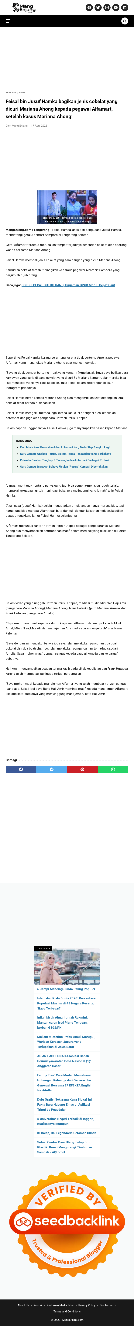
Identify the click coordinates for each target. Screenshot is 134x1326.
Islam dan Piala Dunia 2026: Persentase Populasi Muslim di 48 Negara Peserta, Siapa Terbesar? (66, 1003)
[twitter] (51, 769)
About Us (23, 1305)
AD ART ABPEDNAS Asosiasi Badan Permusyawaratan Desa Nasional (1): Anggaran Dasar (64, 1061)
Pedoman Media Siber (60, 1305)
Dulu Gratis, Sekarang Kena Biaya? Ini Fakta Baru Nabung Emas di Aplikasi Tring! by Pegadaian (64, 1104)
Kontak (38, 1305)
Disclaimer (106, 1305)
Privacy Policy (86, 1305)
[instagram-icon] (106, 7)
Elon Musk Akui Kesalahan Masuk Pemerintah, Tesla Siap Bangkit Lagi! (65, 447)
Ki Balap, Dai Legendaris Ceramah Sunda (66, 1133)
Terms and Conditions (67, 1311)
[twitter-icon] (98, 7)
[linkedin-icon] (124, 7)
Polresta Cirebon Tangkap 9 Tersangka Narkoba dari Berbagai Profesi (64, 460)
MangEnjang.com (73, 1319)
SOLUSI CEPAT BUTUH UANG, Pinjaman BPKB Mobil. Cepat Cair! (68, 285)
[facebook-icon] (89, 7)
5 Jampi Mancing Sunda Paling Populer (66, 989)
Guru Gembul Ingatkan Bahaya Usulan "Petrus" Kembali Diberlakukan (64, 466)
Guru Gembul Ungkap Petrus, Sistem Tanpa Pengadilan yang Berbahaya (65, 454)
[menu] (8, 21)
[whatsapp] (113, 769)
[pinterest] (82, 769)
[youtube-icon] (115, 7)
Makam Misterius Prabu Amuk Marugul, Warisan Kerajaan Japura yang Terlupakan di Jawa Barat (66, 1042)
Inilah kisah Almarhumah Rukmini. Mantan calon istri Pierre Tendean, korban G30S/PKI (62, 1022)
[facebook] (21, 769)
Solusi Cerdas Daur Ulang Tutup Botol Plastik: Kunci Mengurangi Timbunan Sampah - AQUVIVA (64, 1147)
